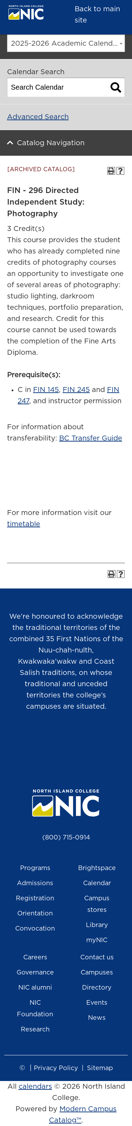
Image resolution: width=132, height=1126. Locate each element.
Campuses (97, 973)
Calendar (97, 883)
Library (97, 925)
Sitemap (100, 1068)
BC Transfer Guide (90, 438)
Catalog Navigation (50, 143)
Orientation (35, 914)
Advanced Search (38, 117)
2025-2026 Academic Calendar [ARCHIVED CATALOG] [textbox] (68, 43)
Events (96, 1003)
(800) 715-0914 (66, 838)
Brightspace (97, 868)
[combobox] (66, 43)
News (97, 1018)
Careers (35, 957)
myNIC (96, 940)
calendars (35, 1086)
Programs (35, 868)
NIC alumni (35, 988)
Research (35, 1030)
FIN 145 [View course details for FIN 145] (46, 389)
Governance (35, 973)
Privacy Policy (56, 1068)
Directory (97, 988)
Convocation (35, 929)
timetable (23, 524)
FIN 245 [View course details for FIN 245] (76, 389)
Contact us (97, 957)
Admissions (35, 883)
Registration (35, 898)
